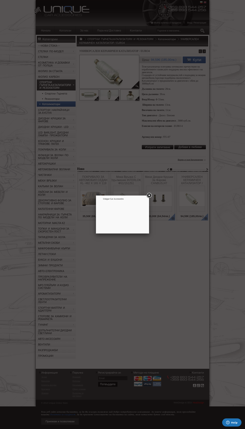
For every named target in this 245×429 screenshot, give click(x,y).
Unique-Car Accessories (113, 199)
